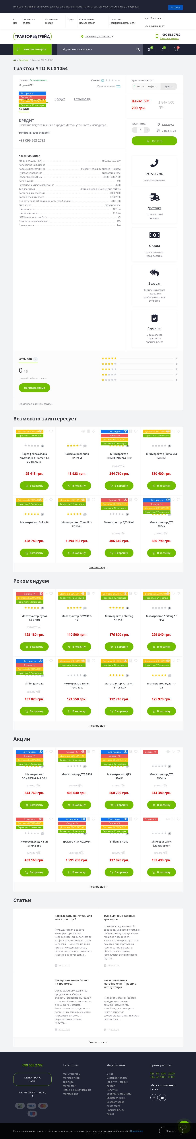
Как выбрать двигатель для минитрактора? (73, 915)
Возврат (154, 282)
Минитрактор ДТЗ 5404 (119, 520)
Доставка (154, 206)
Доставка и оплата (29, 19)
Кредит (71, 17)
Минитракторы (71, 1072)
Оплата (154, 244)
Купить (169, 84)
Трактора (23, 58)
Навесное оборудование (77, 1088)
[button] (98, 34)
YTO (118, 84)
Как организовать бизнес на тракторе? (72, 980)
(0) (102, 78)
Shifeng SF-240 (34, 682)
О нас (15, 19)
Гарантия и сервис (51, 19)
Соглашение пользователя (87, 19)
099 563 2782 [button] (32, 1064)
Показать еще (98, 565)
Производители (115, 1108)
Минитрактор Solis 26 (34, 520)
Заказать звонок (169, 36)
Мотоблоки (69, 1084)
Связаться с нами (32, 1077)
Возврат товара (115, 1100)
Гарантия (154, 327)
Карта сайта (113, 1104)
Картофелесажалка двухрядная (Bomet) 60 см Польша (34, 456)
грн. (153, 16)
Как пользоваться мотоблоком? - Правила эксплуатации (120, 982)
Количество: (139, 122)
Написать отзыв (34, 386)
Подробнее (136, 1131)
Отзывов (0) (82, 97)
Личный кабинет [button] (154, 24)
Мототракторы (71, 1076)
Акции (110, 1112)
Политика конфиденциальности (122, 19)
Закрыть (175, 5)
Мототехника (70, 1092)
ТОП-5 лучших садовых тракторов (119, 915)
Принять (171, 1131)
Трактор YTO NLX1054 (77, 840)
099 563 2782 (154, 172)
